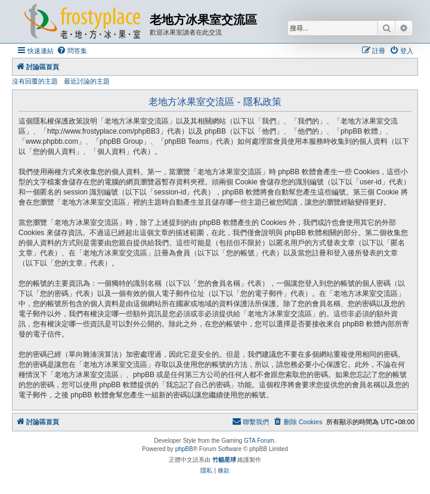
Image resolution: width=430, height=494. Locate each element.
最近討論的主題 (87, 81)
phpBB (184, 449)
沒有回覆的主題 (35, 81)
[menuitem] (72, 51)
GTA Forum (259, 440)
